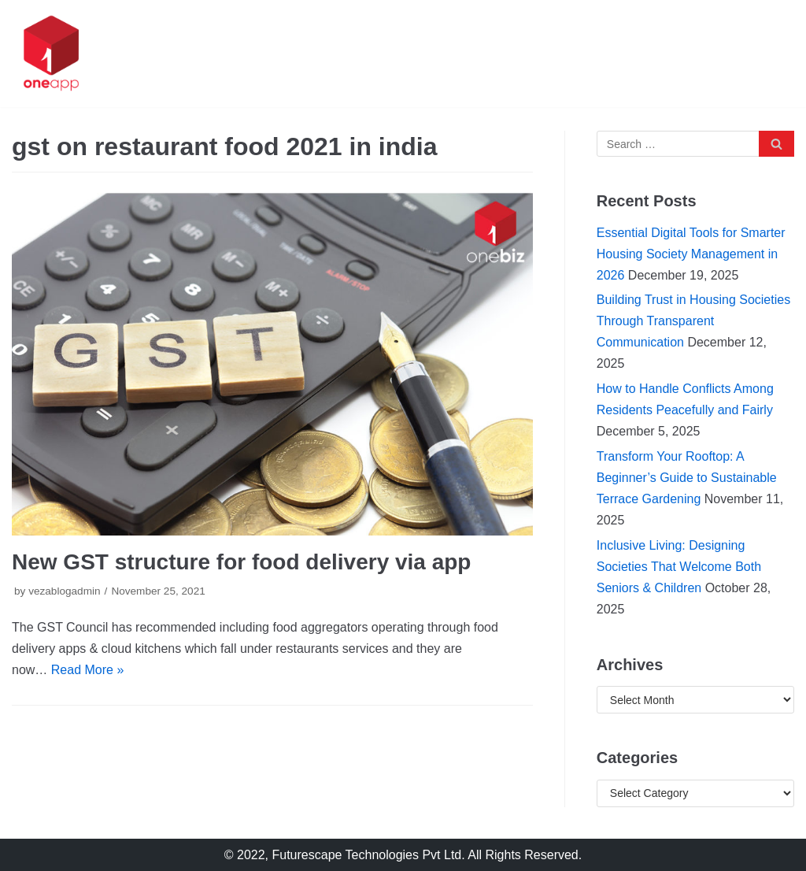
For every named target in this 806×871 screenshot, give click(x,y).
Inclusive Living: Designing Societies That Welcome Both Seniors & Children (679, 567)
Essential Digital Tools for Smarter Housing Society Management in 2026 (691, 254)
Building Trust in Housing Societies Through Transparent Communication (693, 321)
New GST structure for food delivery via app (241, 562)
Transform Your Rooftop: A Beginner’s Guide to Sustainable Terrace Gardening (687, 478)
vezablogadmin (64, 591)
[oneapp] (51, 53)
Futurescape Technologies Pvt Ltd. (368, 855)
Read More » (87, 669)
